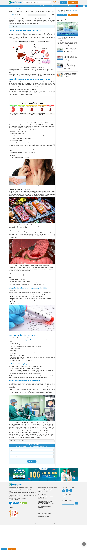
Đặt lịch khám (11, 549)
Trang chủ (11, 8)
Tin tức (15, 8)
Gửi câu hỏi (63, 2)
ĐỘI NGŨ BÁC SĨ (28, 5)
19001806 (62, 14)
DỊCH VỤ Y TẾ (12, 5)
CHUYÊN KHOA (20, 5)
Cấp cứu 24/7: (44, 512)
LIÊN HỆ (69, 5)
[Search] (50, 2)
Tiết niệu (20, 8)
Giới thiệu (65, 496)
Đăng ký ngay (32, 461)
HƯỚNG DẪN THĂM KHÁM (39, 5)
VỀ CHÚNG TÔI (55, 5)
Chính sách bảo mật (67, 494)
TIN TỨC (48, 5)
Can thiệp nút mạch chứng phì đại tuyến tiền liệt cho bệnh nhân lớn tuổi (70, 50)
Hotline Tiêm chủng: (45, 513)
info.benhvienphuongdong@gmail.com (18, 498)
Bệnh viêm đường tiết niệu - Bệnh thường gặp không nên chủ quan (70, 58)
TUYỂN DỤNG (63, 5)
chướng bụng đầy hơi (28, 339)
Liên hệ (64, 497)
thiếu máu (28, 135)
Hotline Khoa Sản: (45, 514)
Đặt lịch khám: (43, 516)
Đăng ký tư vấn (73, 14)
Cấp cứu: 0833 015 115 (72, 2)
